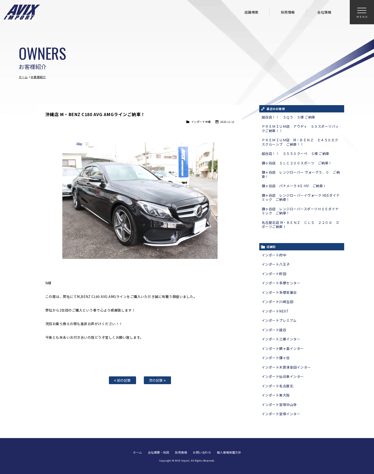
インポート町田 (274, 273)
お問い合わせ (202, 452)
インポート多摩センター (281, 282)
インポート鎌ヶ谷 (276, 357)
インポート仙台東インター (283, 376)
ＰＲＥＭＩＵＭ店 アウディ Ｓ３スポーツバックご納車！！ (300, 128)
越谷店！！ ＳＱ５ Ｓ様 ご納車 (288, 117)
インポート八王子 (276, 264)
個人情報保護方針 (229, 452)
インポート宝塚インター (281, 413)
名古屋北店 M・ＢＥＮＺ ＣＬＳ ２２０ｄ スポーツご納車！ (300, 224)
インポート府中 (274, 255)
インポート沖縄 (201, 122)
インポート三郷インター (281, 339)
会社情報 (324, 12)
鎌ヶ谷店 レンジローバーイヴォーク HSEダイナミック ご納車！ (301, 197)
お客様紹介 (38, 77)
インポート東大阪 (276, 395)
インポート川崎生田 (277, 301)
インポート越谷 (274, 329)
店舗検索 (251, 12)
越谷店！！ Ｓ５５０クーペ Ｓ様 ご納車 (295, 153)
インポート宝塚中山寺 (279, 404)
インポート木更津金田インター (286, 367)
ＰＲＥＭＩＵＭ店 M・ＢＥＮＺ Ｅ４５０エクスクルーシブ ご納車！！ (300, 142)
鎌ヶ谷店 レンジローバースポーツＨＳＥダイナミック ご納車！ (300, 211)
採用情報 (288, 12)
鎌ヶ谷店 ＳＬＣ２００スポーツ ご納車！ (297, 163)
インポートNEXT (275, 311)
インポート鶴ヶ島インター (283, 348)
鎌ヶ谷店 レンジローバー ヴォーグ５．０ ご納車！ (301, 174)
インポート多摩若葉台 (279, 292)
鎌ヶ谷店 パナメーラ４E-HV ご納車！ (294, 185)
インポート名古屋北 (277, 385)
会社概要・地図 (158, 452)
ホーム (23, 77)
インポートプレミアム (279, 320)
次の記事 (157, 380)
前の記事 (122, 380)
